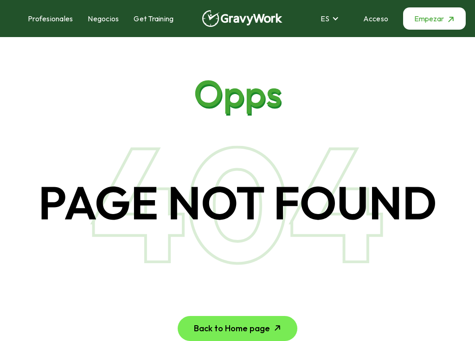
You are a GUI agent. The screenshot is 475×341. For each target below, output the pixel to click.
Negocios (103, 18)
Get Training (153, 18)
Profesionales (50, 18)
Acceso (376, 18)
